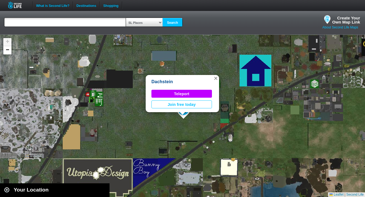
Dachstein (162, 81)
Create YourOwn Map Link (346, 20)
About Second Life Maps (340, 27)
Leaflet (336, 194)
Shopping (110, 5)
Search (172, 23)
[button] (215, 78)
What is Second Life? (52, 5)
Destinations (86, 5)
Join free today (182, 104)
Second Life (18, 5)
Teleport (181, 94)
